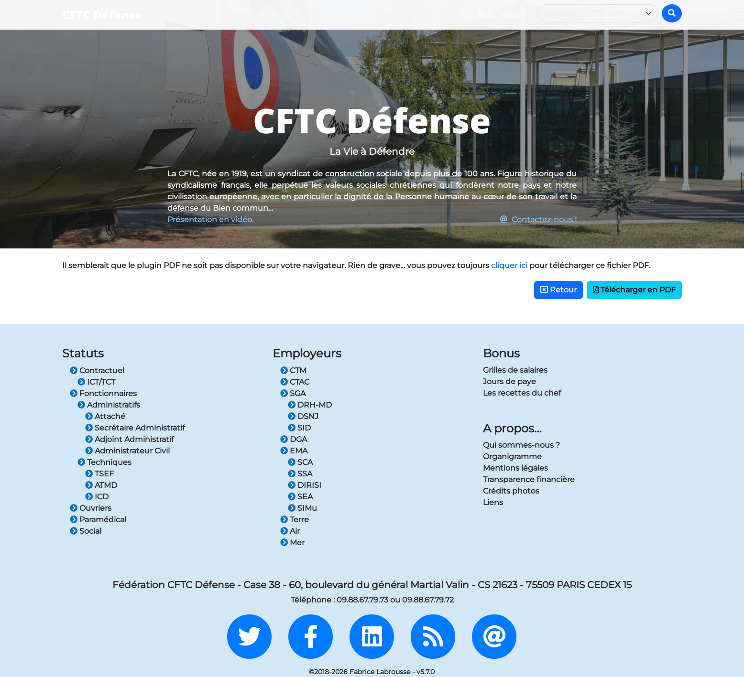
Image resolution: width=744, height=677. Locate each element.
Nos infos (499, 14)
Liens (493, 502)
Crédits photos (511, 490)
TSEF (99, 473)
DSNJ (303, 416)
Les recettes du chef (522, 393)
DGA (293, 439)
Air (290, 531)
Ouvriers (90, 508)
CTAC (294, 382)
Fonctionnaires (103, 393)
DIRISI (304, 485)
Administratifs (108, 404)
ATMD (101, 485)
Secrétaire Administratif (135, 427)
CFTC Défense (102, 14)
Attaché (105, 416)
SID (299, 427)
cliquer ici (509, 265)
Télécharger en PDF (634, 289)
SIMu (302, 508)
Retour (558, 289)
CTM (293, 370)
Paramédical (98, 519)
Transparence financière (529, 479)
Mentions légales (515, 468)
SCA (300, 462)
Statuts (83, 353)
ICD (97, 496)
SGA (293, 393)
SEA (300, 496)
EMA (293, 450)
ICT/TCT (96, 382)
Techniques (104, 462)
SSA (300, 473)
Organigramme (512, 456)
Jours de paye (509, 381)
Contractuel (97, 370)
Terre (294, 519)
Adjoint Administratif (129, 439)
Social (85, 531)
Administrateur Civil (127, 450)
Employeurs (307, 353)
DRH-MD (310, 404)
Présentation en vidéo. (210, 219)
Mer (292, 542)
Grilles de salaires (515, 370)
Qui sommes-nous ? (521, 445)
